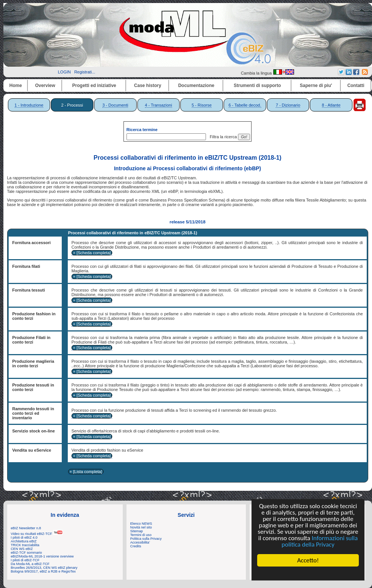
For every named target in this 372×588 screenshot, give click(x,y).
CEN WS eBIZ (22, 549)
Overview (45, 85)
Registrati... (84, 72)
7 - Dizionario (288, 105)
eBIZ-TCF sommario (26, 552)
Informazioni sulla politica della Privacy (320, 541)
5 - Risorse (202, 105)
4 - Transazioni (158, 105)
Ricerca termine (142, 129)
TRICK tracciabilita (25, 545)
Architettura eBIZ (24, 541)
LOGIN (64, 72)
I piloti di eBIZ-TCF (25, 560)
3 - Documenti (115, 105)
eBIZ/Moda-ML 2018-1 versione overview (42, 556)
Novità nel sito (141, 527)
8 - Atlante (331, 105)
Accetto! (308, 560)
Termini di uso (140, 535)
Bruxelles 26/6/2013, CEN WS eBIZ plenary (44, 568)
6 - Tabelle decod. (245, 105)
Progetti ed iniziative (94, 85)
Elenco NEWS (141, 523)
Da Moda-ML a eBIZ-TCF (30, 564)
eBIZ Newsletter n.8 (26, 528)
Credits (135, 546)
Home (15, 85)
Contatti (355, 85)
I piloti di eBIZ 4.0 (24, 537)
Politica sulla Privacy (146, 539)
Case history (147, 85)
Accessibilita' (140, 542)
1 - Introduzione (29, 105)
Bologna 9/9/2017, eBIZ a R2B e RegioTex (43, 571)
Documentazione (196, 85)
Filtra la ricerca (222, 136)
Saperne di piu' (316, 85)
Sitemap (136, 531)
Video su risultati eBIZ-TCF (37, 534)
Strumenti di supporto (257, 85)
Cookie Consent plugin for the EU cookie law (308, 573)
